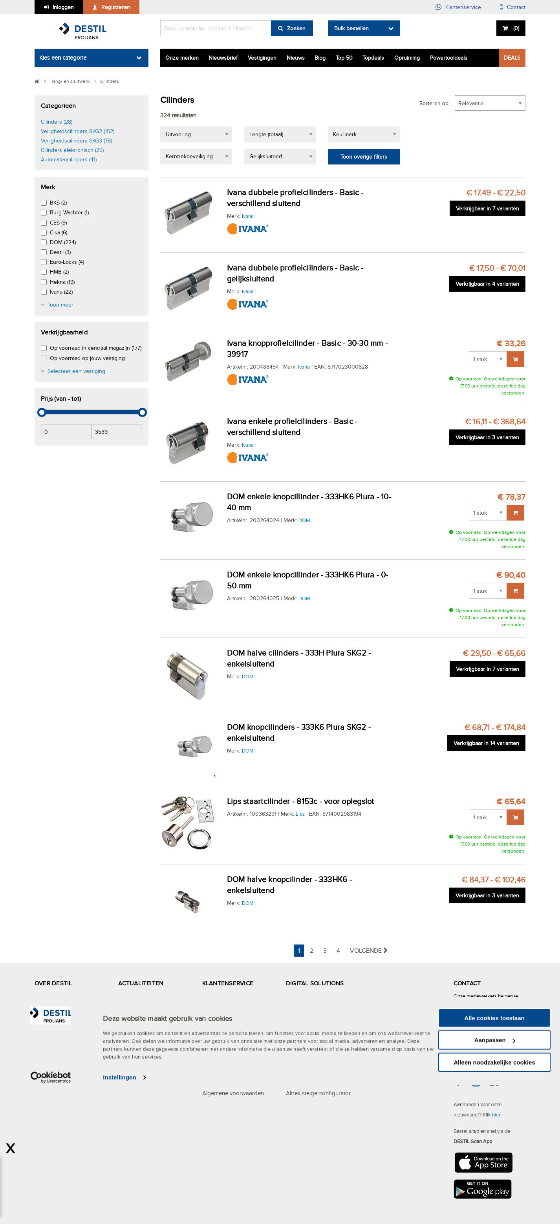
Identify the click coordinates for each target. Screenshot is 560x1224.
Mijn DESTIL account (228, 1014)
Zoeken (296, 28)
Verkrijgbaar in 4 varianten (487, 284)
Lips (300, 813)
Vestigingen (262, 58)
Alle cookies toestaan (494, 1156)
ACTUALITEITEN (140, 983)
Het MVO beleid (55, 999)
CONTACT (467, 983)
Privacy (211, 1077)
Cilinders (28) (56, 122)
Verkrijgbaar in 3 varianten (487, 437)
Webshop (298, 1062)
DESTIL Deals (136, 999)
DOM (304, 520)
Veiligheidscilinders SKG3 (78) (76, 140)
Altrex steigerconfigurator (318, 1093)
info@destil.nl (482, 1054)
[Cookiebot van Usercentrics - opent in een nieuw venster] (50, 1216)
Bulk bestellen (351, 28)
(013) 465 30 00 (486, 1029)
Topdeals (373, 58)
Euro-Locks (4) (67, 262)
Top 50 (344, 58)
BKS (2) (58, 202)
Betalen (211, 1046)
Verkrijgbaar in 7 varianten (487, 208)
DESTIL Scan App (309, 1046)
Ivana (248, 215)
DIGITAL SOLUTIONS (315, 983)
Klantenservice (463, 7)
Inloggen (63, 7)
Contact (516, 7)
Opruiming (407, 58)
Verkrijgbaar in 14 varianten (486, 743)
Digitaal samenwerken (314, 1014)
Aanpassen (494, 1178)
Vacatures (130, 1030)
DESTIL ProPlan (55, 1062)
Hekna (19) (62, 282)
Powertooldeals (448, 58)
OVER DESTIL (53, 983)
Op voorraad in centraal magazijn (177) (95, 348)
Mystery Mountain (57, 1077)
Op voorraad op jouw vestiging (87, 358)
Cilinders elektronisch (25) (72, 150)
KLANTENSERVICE (227, 983)
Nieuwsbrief (223, 58)
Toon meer (60, 305)
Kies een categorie (62, 57)
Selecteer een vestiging (76, 371)
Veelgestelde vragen (228, 999)
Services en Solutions (62, 1014)
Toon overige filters (363, 157)
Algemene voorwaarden (233, 1093)
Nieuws (296, 58)
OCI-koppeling (305, 1030)
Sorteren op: (434, 103)
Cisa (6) (58, 232)
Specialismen (51, 1046)
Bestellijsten (300, 1077)
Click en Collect (305, 999)
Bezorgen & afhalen (227, 1062)
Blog (320, 58)
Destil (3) (60, 252)
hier (496, 1114)
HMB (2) (59, 272)
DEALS (512, 58)
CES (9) (58, 223)
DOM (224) (63, 242)
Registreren (115, 7)
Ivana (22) (61, 292)
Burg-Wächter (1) (69, 212)
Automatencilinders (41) (69, 159)
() (515, 28)
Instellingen (119, 1216)
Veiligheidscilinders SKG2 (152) (77, 131)
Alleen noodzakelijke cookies (494, 1200)
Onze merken (182, 58)
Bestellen (213, 1030)
